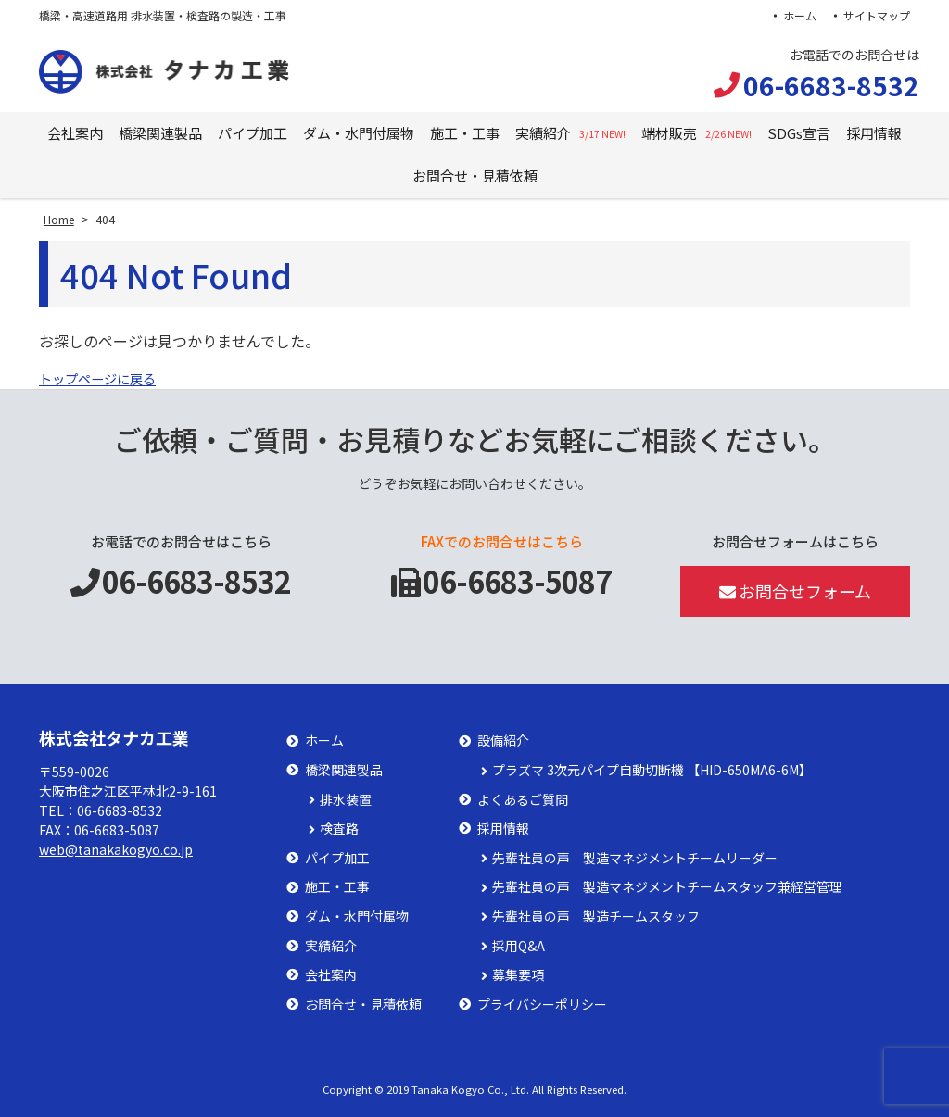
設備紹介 (503, 740)
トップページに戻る (105, 378)
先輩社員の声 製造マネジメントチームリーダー (635, 858)
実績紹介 (570, 133)
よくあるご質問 (522, 800)
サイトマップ (876, 15)
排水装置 (346, 800)
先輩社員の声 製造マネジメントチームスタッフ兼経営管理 (667, 887)
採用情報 (874, 133)
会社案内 (75, 133)
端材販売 (696, 133)
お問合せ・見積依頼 (475, 175)
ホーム (798, 15)
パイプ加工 (252, 133)
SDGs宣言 (798, 133)
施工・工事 (465, 133)
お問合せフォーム (795, 591)
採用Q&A (518, 946)
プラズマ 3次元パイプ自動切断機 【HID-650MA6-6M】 (652, 770)
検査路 (339, 828)
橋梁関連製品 (160, 133)
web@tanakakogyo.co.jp (116, 849)
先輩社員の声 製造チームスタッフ (596, 916)
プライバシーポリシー (542, 1004)
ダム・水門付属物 (358, 133)
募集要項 (518, 975)
